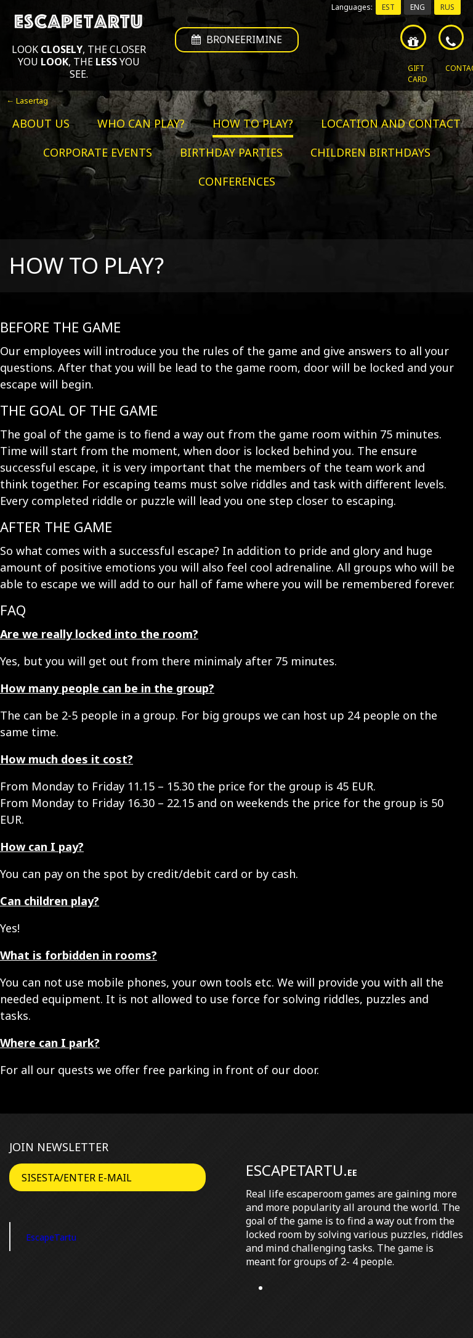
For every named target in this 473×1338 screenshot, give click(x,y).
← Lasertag (27, 100)
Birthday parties (231, 152)
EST (388, 7)
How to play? (252, 123)
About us (41, 123)
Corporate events (97, 152)
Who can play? (141, 123)
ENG (417, 7)
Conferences (236, 181)
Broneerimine (237, 44)
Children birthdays (370, 152)
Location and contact (391, 123)
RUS (447, 7)
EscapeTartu (59, 1236)
